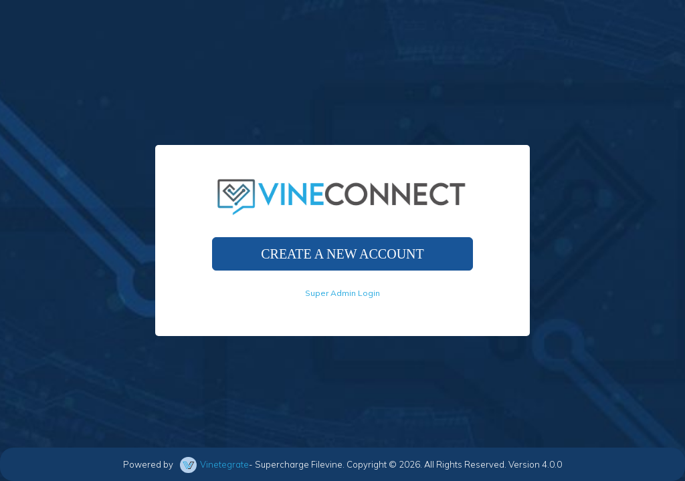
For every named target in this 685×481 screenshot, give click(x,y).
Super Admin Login (342, 293)
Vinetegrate (224, 464)
